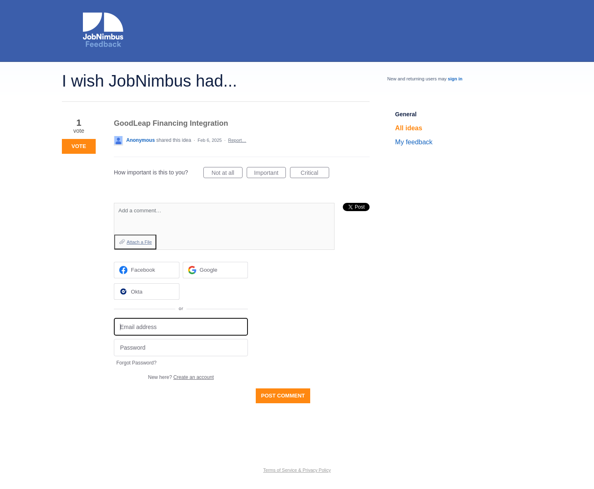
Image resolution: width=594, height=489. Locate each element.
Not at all (227, 174)
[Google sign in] (215, 270)
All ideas (408, 128)
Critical (315, 174)
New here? (181, 377)
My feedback (414, 142)
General (406, 114)
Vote (78, 146)
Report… (237, 140)
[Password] (181, 348)
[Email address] (181, 327)
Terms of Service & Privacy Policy (297, 470)
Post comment (283, 396)
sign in (455, 78)
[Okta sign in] (146, 291)
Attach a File (139, 242)
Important (270, 174)
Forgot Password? (136, 363)
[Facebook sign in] (146, 270)
